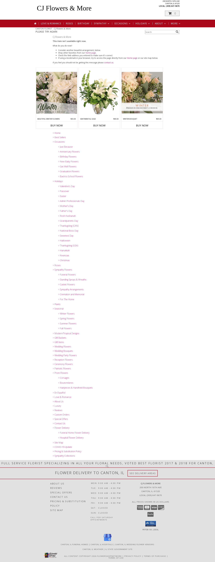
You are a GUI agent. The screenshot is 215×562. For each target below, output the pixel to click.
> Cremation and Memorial (71, 294)
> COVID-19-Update (62, 447)
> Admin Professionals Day (71, 201)
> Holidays (58, 181)
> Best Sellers (59, 137)
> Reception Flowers (63, 359)
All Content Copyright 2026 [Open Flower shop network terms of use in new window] (80, 556)
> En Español (59, 392)
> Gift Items (58, 342)
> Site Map (58, 442)
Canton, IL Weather (93, 549)
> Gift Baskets (59, 337)
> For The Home (66, 299)
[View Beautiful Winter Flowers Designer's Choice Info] (56, 93)
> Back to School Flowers (70, 176)
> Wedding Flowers (62, 346)
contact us (108, 62)
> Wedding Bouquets (63, 350)
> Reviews (57, 410)
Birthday (83, 23)
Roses (69, 23)
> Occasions (59, 141)
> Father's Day (65, 210)
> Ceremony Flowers (63, 364)
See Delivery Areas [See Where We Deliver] (143, 473)
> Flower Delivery (61, 427)
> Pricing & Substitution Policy (67, 451)
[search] (177, 31)
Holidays (142, 23)
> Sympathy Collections (64, 455)
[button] (172, 13)
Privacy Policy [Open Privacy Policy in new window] (132, 556)
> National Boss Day (68, 230)
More (176, 23)
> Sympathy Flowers (62, 269)
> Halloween (64, 240)
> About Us (58, 401)
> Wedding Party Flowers (65, 355)
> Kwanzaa (63, 255)
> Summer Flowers (67, 323)
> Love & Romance (62, 397)
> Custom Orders (61, 414)
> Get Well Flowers (67, 166)
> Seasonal (58, 308)
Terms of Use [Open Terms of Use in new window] (116, 558)
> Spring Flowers (66, 318)
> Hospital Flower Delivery (71, 437)
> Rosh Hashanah (67, 215)
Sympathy (102, 23)
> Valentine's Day (66, 186)
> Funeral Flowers (67, 274)
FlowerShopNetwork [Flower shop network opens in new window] (109, 556)
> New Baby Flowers (68, 161)
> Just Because (65, 146)
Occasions (122, 23)
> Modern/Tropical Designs (66, 333)
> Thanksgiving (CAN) (68, 225)
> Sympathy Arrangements (71, 289)
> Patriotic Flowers (62, 368)
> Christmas (64, 260)
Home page (90, 52)
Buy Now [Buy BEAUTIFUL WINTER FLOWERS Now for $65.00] (56, 125)
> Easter (62, 196)
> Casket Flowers (66, 284)
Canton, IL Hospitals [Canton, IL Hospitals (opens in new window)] (102, 544)
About (160, 23)
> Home (56, 132)
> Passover (63, 191)
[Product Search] (159, 32)
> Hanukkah (64, 250)
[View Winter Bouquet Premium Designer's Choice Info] (142, 92)
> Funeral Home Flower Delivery (73, 432)
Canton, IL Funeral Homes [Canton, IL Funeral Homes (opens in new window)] (74, 544)
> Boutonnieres (65, 382)
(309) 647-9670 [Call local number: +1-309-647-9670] (172, 6)
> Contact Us (59, 423)
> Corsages (63, 377)
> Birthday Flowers (67, 156)
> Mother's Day (65, 206)
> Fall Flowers (65, 328)
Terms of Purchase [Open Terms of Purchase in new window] (155, 556)
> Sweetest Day (65, 235)
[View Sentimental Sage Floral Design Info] (99, 93)
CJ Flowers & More (64, 8)
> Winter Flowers (66, 313)
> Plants (56, 304)
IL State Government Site (118, 549)
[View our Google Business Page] (107, 541)
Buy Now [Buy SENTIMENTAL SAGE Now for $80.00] (99, 125)
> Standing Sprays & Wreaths (72, 279)
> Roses (57, 265)
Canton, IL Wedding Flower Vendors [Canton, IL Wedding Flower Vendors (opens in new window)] (134, 544)
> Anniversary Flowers (69, 151)
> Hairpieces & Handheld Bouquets (75, 387)
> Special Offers (60, 419)
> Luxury (57, 405)
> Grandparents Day (68, 220)
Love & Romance (51, 23)
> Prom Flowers (60, 372)
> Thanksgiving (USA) (68, 245)
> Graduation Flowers (68, 171)
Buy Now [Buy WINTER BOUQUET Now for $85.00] (142, 125)
